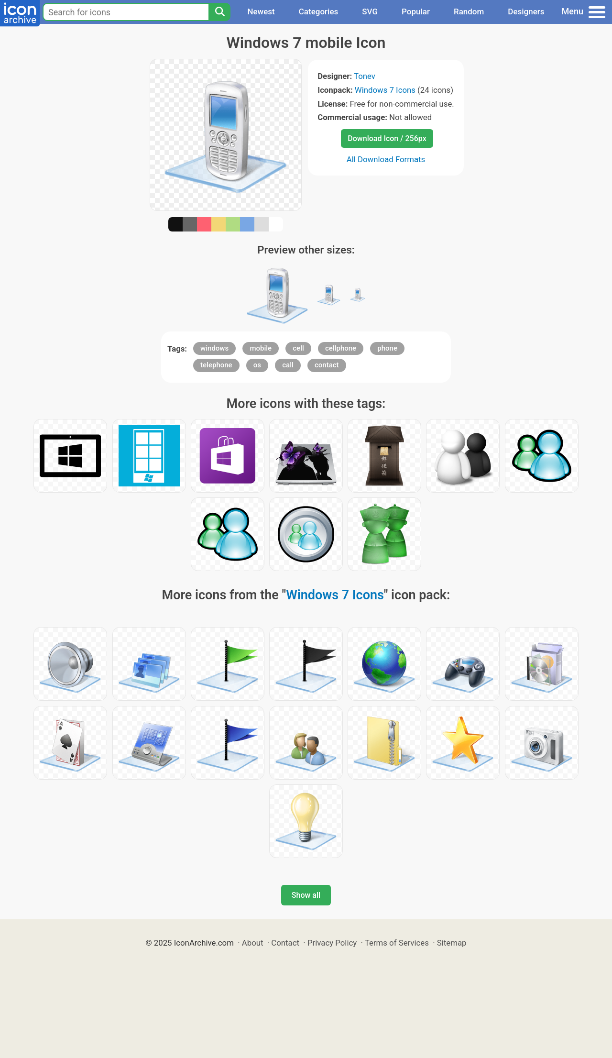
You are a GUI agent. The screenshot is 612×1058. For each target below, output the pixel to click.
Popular (416, 11)
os (257, 365)
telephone (216, 365)
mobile (261, 348)
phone (387, 348)
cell (298, 348)
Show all (306, 895)
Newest (260, 11)
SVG (370, 11)
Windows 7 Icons (385, 90)
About (252, 943)
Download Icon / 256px (387, 138)
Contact (285, 943)
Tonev (364, 76)
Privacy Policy (332, 943)
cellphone (340, 348)
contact (327, 365)
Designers (526, 11)
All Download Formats (386, 159)
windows (214, 348)
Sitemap (452, 943)
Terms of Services (397, 943)
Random (469, 11)
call (288, 365)
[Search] (219, 12)
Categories (319, 11)
